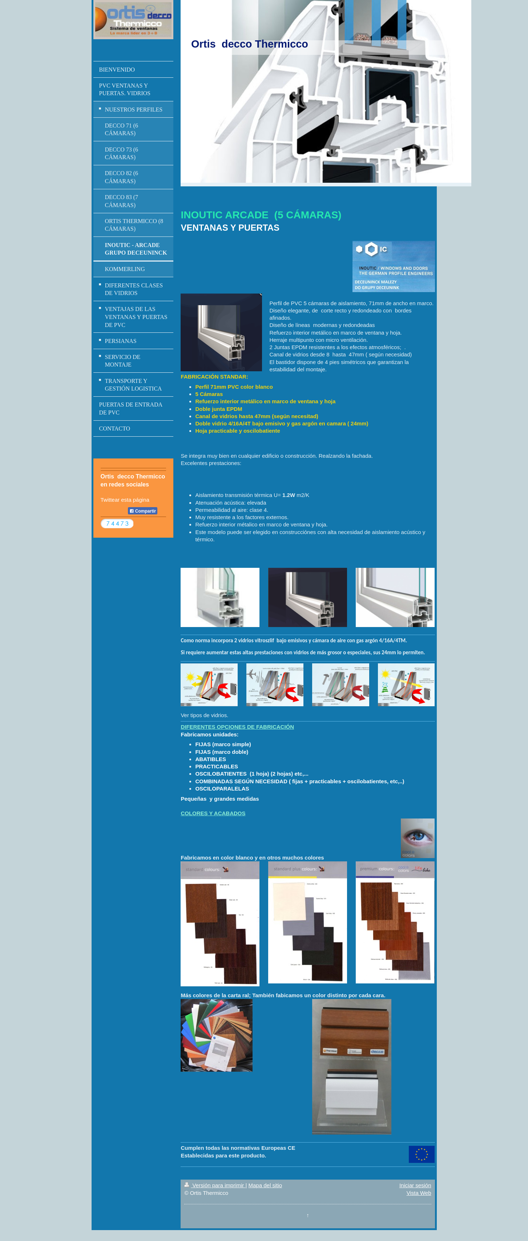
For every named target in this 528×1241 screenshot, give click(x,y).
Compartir (142, 511)
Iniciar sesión (415, 1185)
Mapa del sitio (265, 1185)
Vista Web (419, 1193)
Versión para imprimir (214, 1185)
